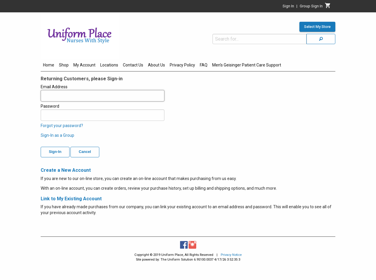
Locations (109, 65)
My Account (84, 65)
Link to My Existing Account (71, 198)
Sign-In (55, 152)
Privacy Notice (231, 255)
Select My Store (317, 27)
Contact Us (133, 65)
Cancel (85, 152)
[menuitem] (49, 66)
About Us (156, 65)
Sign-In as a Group (57, 135)
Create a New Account (66, 170)
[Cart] (328, 7)
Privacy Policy (182, 65)
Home (48, 65)
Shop (64, 65)
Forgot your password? (62, 125)
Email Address (102, 92)
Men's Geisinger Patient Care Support (246, 65)
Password (102, 112)
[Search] (320, 39)
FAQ (203, 65)
